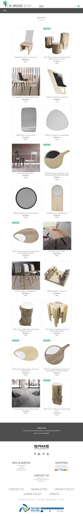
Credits (54, 494)
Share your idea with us (21, 465)
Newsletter (39, 489)
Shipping (21, 467)
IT (75, 6)
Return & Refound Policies (21, 470)
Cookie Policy (33, 494)
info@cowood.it (41, 481)
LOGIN (4, 10)
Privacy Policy (64, 489)
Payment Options (21, 468)
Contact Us (16, 489)
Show (25, 61)
